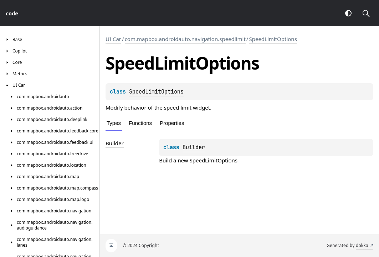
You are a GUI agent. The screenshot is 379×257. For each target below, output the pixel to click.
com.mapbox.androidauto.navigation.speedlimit (185, 38)
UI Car (113, 38)
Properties (172, 123)
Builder (194, 147)
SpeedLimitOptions (273, 38)
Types (114, 123)
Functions (140, 123)
